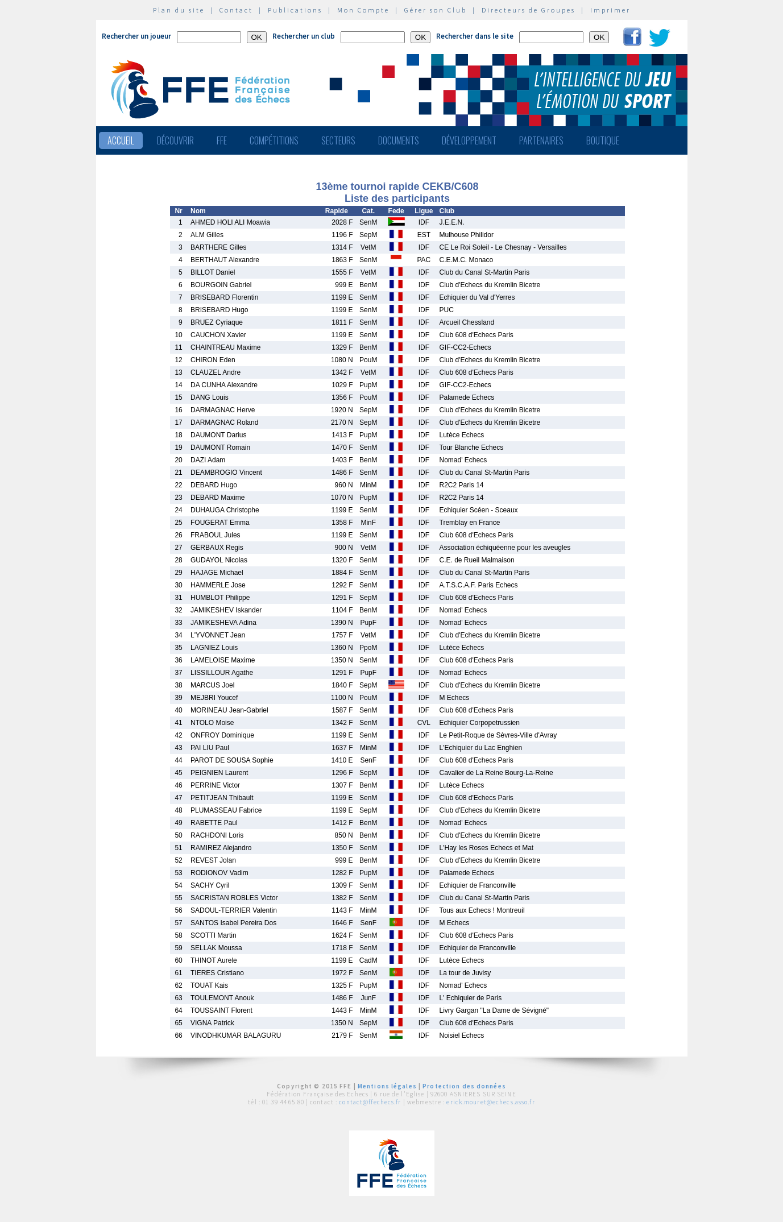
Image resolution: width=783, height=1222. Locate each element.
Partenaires (541, 140)
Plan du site (179, 10)
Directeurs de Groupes (528, 10)
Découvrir (175, 140)
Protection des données (464, 1086)
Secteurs (338, 140)
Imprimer (610, 10)
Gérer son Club (435, 10)
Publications (295, 10)
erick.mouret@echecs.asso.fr (490, 1102)
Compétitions (274, 140)
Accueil (120, 140)
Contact (236, 10)
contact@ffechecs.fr (370, 1102)
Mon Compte (363, 10)
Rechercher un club (303, 36)
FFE (222, 140)
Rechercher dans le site (474, 36)
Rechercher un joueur (136, 36)
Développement (469, 140)
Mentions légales (387, 1086)
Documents (398, 140)
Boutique (602, 140)
